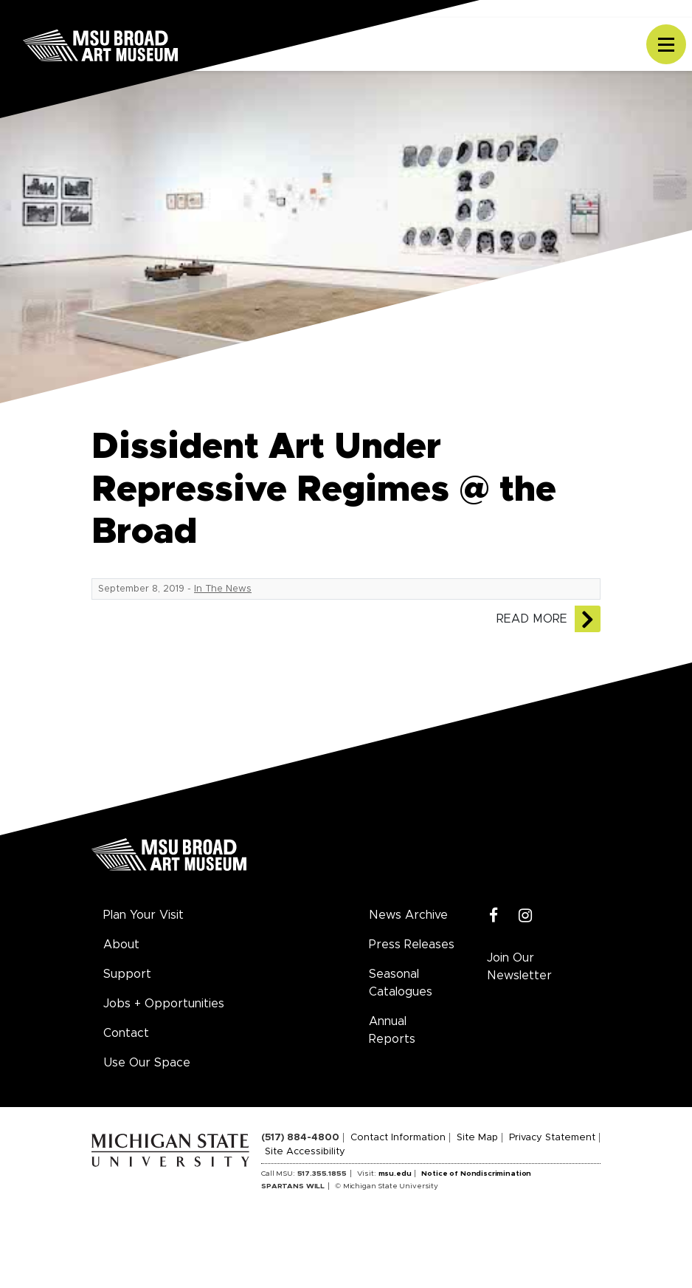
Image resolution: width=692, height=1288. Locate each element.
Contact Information (398, 1138)
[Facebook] (494, 916)
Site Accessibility (305, 1152)
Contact (126, 1033)
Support (127, 974)
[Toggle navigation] (666, 44)
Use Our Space (146, 1063)
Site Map (477, 1138)
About (121, 944)
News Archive (408, 915)
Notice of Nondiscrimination (476, 1173)
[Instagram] (526, 916)
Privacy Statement (552, 1138)
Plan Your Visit (143, 915)
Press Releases (411, 944)
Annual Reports (392, 1030)
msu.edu (395, 1173)
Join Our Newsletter (519, 967)
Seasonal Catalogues (400, 983)
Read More (531, 619)
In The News (223, 589)
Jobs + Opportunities (163, 1004)
